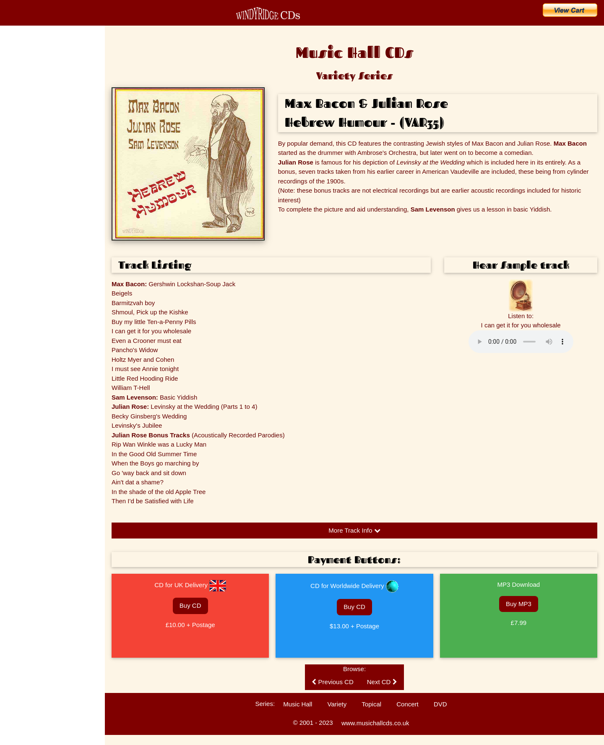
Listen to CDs (22, 237)
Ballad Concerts (24, 281)
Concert (407, 704)
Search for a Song (37, 128)
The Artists (19, 164)
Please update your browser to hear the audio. (521, 341)
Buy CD (190, 605)
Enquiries (17, 222)
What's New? (29, 91)
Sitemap (16, 311)
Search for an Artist (39, 147)
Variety (337, 704)
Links (12, 296)
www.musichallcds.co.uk (375, 723)
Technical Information (30, 266)
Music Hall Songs (26, 178)
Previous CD (332, 681)
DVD (440, 704)
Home (17, 54)
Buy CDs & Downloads (45, 110)
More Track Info (354, 530)
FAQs (13, 208)
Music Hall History (27, 193)
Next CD (382, 681)
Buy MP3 (518, 603)
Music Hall (297, 704)
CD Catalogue (30, 73)
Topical (371, 704)
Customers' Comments (32, 252)
